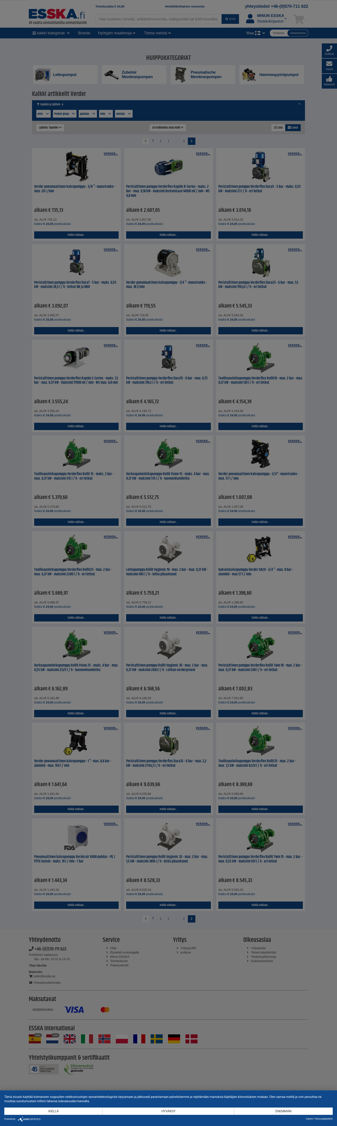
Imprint (309, 1119)
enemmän (283, 1111)
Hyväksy (168, 1111)
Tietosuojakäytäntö (323, 1119)
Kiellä (53, 1111)
